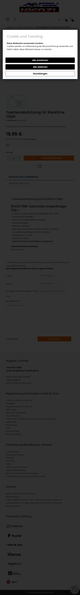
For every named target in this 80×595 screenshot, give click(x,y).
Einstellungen (40, 73)
